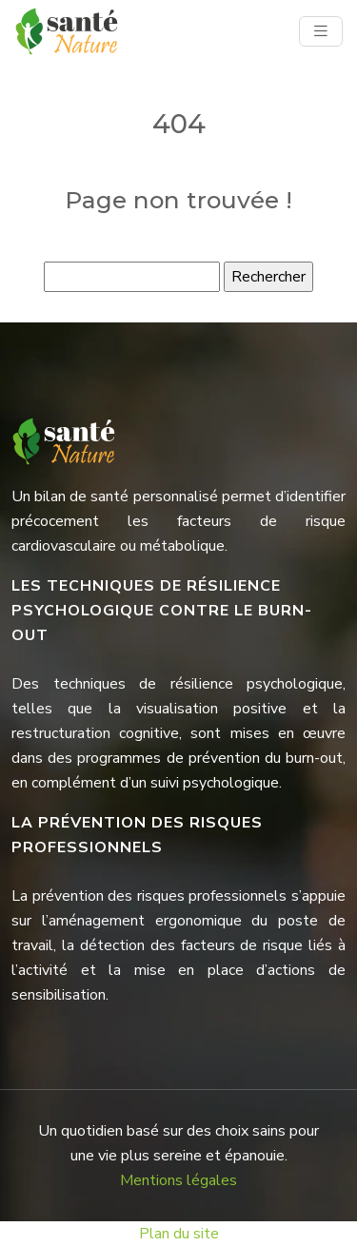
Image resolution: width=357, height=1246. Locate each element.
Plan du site (179, 1233)
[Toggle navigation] (321, 31)
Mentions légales (178, 1180)
